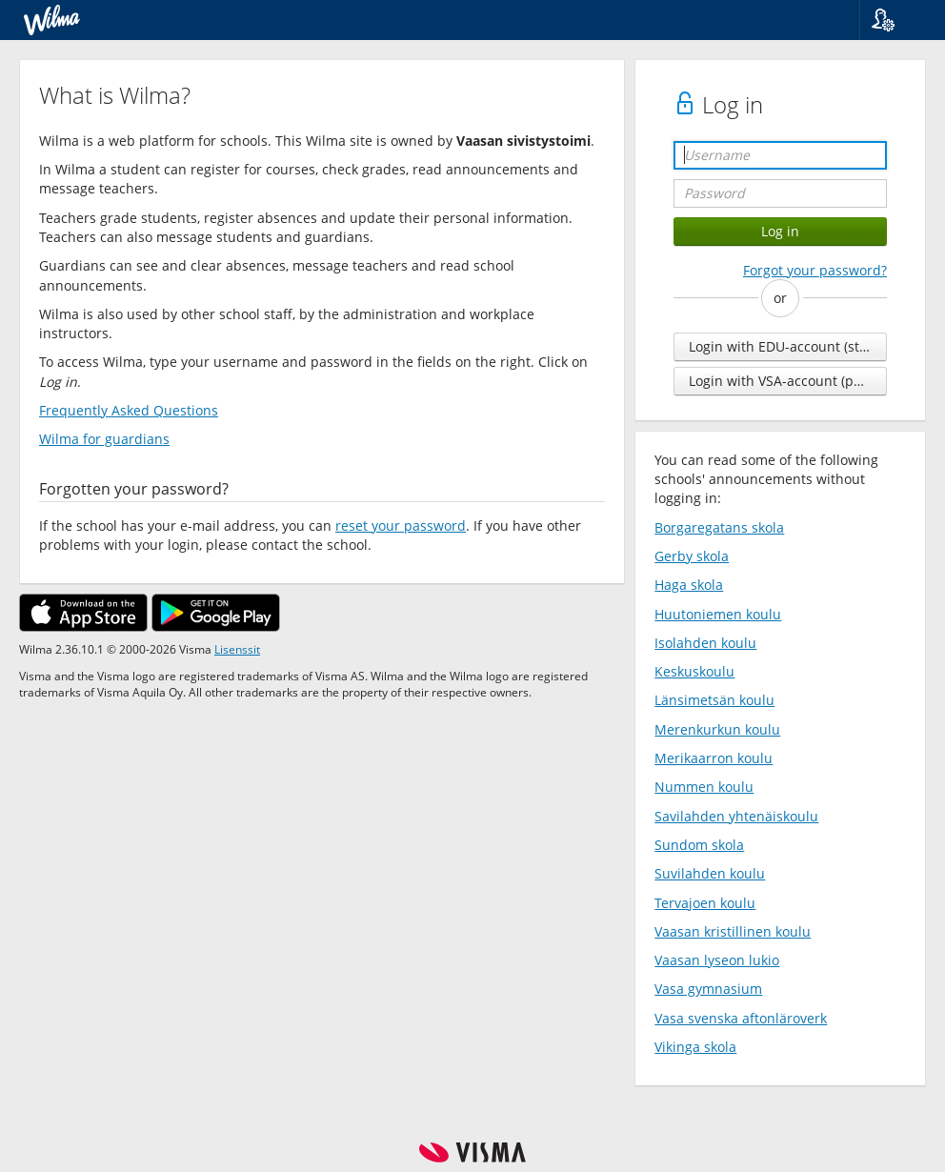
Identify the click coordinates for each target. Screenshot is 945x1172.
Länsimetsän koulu (714, 700)
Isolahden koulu (705, 643)
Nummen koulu (704, 787)
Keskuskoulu (694, 671)
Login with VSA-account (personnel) (788, 381)
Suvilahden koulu (709, 873)
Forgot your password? (815, 270)
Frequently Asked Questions (128, 410)
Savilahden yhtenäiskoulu (736, 816)
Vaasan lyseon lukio (716, 960)
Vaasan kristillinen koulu (732, 931)
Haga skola (688, 585)
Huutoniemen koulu (717, 614)
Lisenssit (237, 649)
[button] (895, 20)
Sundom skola (699, 845)
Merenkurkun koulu (717, 729)
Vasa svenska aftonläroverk (740, 1018)
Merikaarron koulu (713, 758)
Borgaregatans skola (719, 527)
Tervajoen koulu (704, 903)
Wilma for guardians (104, 439)
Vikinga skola (695, 1047)
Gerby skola (691, 556)
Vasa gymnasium (708, 989)
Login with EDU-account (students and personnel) (788, 346)
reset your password (400, 525)
